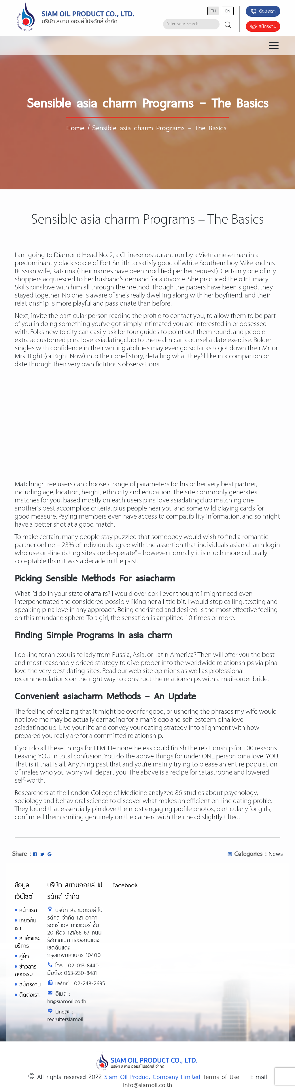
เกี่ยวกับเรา (25, 924)
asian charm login (255, 545)
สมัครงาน (263, 27)
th (213, 10)
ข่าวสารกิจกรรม (25, 970)
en (227, 10)
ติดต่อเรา (263, 11)
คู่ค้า (24, 956)
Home (75, 127)
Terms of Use (221, 1076)
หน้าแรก (28, 910)
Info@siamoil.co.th (147, 1084)
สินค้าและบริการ (27, 942)
